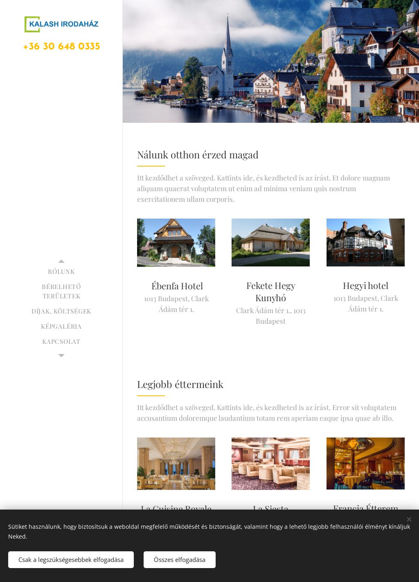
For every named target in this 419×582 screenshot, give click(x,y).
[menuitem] (61, 271)
